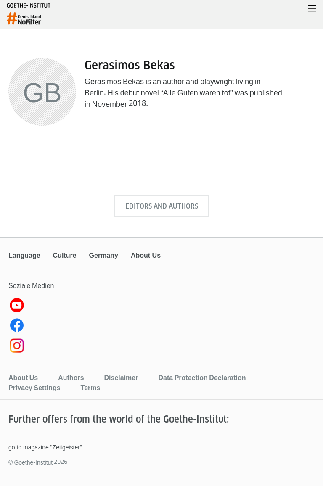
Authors (71, 377)
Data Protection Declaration (202, 377)
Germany (103, 255)
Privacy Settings (34, 387)
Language (24, 255)
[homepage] (28, 18)
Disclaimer (121, 377)
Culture (65, 255)
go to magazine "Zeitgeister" (45, 447)
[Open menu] (312, 9)
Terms (91, 387)
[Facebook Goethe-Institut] (161, 327)
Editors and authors (161, 206)
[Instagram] (161, 347)
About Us (146, 255)
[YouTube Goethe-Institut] (161, 307)
